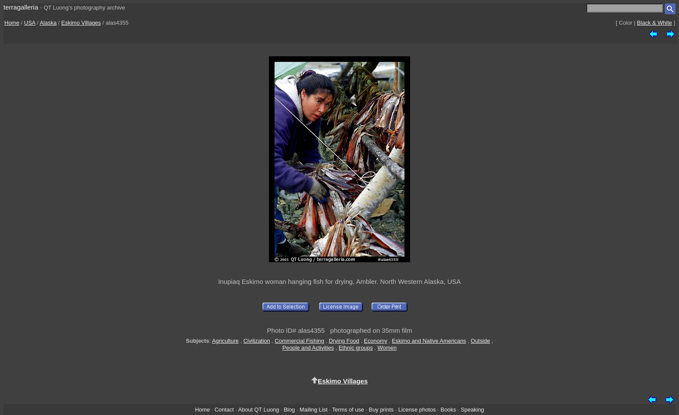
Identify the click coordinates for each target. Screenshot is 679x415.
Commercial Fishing (299, 341)
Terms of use (348, 409)
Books (448, 409)
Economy (375, 341)
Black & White (654, 22)
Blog (289, 409)
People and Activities (308, 347)
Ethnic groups (356, 347)
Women (387, 347)
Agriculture (225, 341)
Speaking (472, 409)
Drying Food (344, 341)
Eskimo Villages (81, 22)
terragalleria (20, 7)
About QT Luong (258, 409)
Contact (223, 409)
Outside (480, 341)
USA (30, 22)
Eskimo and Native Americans (429, 341)
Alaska (48, 22)
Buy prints (381, 409)
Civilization (256, 341)
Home (11, 22)
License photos (417, 409)
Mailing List (314, 409)
